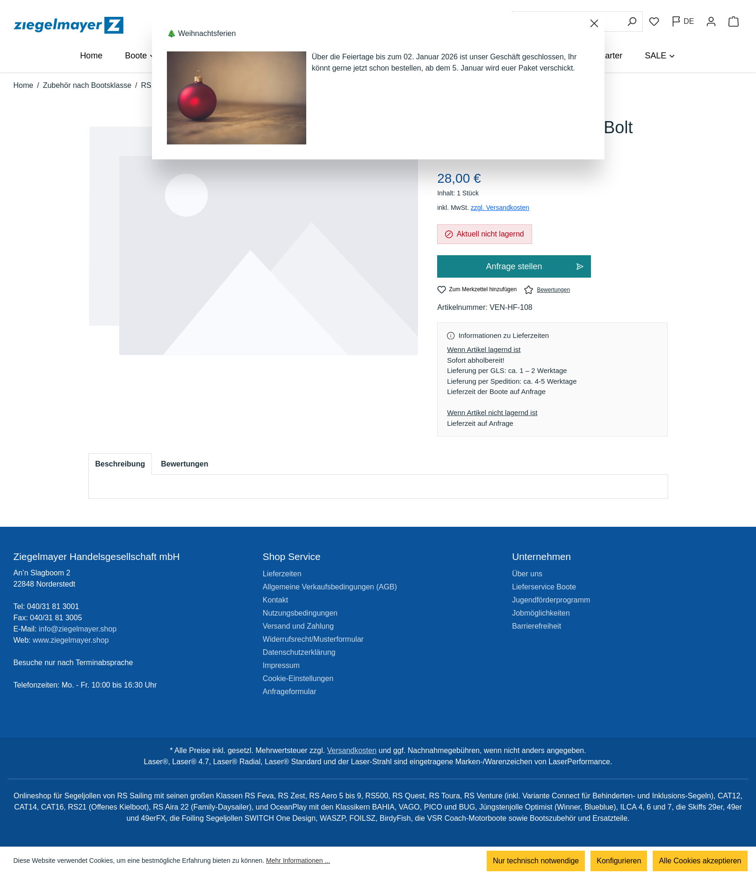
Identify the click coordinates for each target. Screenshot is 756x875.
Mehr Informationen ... (298, 861)
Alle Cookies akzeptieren (700, 861)
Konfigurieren (619, 861)
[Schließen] (594, 23)
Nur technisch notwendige (536, 861)
